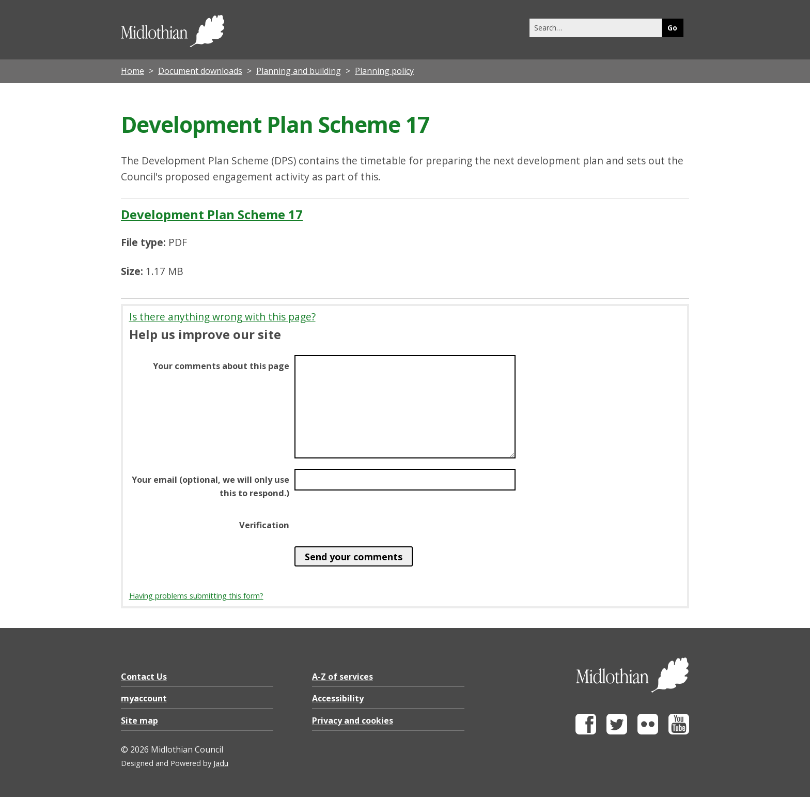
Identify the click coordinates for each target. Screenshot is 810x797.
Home (132, 70)
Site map (139, 720)
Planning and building (298, 70)
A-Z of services (342, 676)
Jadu (220, 763)
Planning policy (384, 70)
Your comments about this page (221, 366)
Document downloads (200, 70)
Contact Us (144, 676)
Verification (264, 525)
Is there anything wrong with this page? (222, 317)
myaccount (144, 698)
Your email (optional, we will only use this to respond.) (210, 486)
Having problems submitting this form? (196, 596)
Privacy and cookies (352, 720)
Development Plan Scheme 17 (212, 214)
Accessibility (338, 698)
